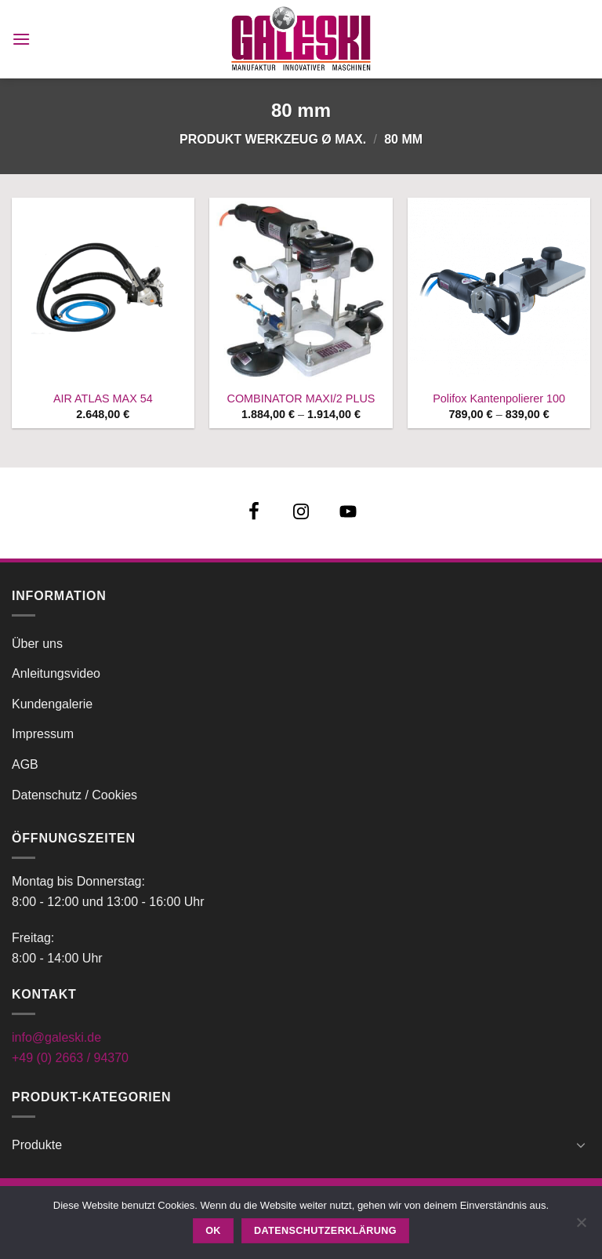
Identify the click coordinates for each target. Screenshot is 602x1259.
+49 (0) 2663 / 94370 (70, 1057)
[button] (21, 39)
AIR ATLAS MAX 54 (103, 398)
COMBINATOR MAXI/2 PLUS (301, 398)
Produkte (37, 1145)
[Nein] (580, 1226)
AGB (25, 764)
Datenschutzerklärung (325, 1230)
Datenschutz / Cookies (74, 795)
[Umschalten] (580, 1144)
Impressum (43, 733)
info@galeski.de (56, 1037)
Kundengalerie (52, 704)
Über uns (37, 643)
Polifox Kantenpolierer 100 (499, 398)
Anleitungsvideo (56, 673)
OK (213, 1230)
